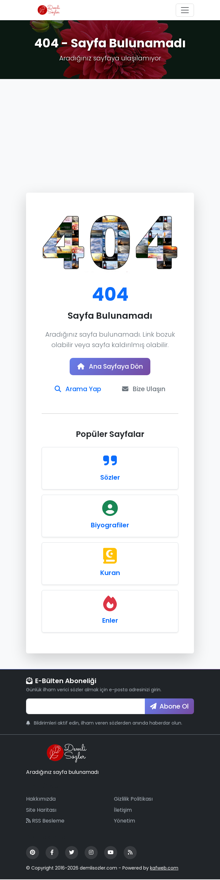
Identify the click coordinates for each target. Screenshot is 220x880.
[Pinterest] (32, 853)
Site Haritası (41, 810)
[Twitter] (71, 853)
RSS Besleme (45, 821)
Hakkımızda (41, 799)
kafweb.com (164, 868)
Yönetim (124, 821)
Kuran (110, 573)
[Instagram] (91, 853)
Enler (110, 621)
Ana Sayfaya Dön (110, 366)
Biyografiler (110, 525)
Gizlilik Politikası (133, 799)
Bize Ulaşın (144, 389)
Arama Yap (77, 389)
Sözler (110, 478)
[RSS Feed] (130, 853)
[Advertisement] (110, 128)
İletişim (123, 810)
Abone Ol (169, 707)
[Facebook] (52, 853)
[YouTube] (110, 853)
